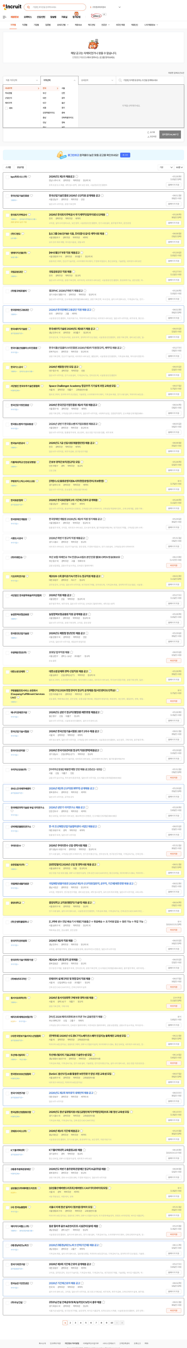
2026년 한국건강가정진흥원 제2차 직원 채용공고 (73, 405)
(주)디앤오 (15, 233)
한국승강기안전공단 (20, 1283)
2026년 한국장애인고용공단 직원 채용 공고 (70, 310)
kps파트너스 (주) (19, 176)
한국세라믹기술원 (19, 329)
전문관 (104, 24)
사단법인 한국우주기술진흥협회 (25, 386)
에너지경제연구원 (19, 712)
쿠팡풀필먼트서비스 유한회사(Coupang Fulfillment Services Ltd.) (28, 694)
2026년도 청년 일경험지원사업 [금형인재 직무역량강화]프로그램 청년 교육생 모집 (89, 1112)
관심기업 (20, 167)
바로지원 (173, 565)
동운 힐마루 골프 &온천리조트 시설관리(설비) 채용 (73, 1226)
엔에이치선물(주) (18, 252)
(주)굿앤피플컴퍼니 (20, 921)
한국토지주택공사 (19, 214)
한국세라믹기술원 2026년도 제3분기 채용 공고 (72, 329)
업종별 (47, 24)
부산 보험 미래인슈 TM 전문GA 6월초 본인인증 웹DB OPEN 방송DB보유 (84, 557)
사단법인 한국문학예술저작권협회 (26, 595)
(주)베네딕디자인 (18, 979)
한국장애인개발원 (19, 519)
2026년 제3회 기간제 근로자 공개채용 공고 (70, 1264)
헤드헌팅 (91, 24)
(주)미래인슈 (16, 557)
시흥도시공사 (17, 538)
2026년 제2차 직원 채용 (61, 940)
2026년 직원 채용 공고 (60, 595)
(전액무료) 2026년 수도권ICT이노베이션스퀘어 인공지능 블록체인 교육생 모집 (87, 1036)
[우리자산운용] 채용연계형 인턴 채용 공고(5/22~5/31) (75, 769)
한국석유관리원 (18, 750)
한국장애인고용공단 (20, 310)
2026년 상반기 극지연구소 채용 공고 (67, 807)
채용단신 (134, 24)
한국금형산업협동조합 (21, 1112)
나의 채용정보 (149, 24)
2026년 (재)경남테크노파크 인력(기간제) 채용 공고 (74, 1245)
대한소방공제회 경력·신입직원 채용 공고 (68, 671)
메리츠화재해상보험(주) (22, 1017)
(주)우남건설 (16, 1302)
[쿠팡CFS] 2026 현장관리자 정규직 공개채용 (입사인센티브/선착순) (82, 690)
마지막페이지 (122, 1322)
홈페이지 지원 (173, 185)
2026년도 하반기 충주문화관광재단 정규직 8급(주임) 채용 (77, 1169)
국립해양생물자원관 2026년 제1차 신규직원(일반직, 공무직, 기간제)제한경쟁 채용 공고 (91, 883)
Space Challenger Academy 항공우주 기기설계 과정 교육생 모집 (82, 386)
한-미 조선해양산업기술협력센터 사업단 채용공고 (73, 826)
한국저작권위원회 (19, 940)
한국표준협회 (17, 500)
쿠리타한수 (16, 845)
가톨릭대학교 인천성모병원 (23, 462)
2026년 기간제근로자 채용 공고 (64, 1283)
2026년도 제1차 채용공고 (62, 176)
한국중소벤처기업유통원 (22, 424)
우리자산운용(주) (18, 769)
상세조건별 (61, 24)
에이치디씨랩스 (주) (20, 1226)
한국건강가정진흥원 (20, 405)
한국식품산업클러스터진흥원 (24, 348)
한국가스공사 (17, 367)
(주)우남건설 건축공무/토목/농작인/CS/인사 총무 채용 (75, 1302)
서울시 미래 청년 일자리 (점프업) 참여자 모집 (70, 1207)
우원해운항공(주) (18, 652)
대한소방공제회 (18, 671)
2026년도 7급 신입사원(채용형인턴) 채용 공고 (71, 443)
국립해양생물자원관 (20, 883)
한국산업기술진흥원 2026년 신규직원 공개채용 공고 (74, 195)
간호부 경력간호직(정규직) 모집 (64, 462)
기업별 (36, 24)
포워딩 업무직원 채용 (59, 652)
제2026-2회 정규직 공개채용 (63, 959)
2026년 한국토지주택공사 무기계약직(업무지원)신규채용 (77, 214)
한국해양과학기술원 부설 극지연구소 (27, 807)
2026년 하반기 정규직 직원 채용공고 (67, 538)
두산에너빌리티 (18, 1055)
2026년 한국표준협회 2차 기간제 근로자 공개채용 (73, 500)
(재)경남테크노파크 (20, 1245)
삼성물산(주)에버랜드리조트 (24, 1188)
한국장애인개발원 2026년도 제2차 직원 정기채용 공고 (75, 519)
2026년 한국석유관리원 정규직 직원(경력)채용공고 (74, 750)
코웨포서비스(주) (18, 1131)
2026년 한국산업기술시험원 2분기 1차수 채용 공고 (74, 731)
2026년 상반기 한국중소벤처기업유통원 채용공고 (73, 424)
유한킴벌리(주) (17, 864)
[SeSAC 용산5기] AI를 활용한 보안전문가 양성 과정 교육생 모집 (80, 1074)
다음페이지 (117, 1322)
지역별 (13, 24)
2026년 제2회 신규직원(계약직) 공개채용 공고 (71, 788)
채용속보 (78, 24)
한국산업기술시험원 (20, 731)
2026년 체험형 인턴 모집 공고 (63, 367)
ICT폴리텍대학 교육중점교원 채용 (65, 1150)
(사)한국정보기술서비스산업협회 (26, 1036)
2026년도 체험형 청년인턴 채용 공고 (67, 633)
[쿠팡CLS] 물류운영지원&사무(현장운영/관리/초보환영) (76, 481)
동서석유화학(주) (18, 998)
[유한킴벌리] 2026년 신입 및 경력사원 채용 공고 (72, 864)
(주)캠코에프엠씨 (18, 291)
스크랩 (8, 167)
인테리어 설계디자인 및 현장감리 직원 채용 (69, 979)
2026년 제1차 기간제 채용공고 (64, 1131)
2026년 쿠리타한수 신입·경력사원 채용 (68, 845)
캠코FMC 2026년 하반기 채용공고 (66, 291)
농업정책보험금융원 (20, 614)
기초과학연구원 (18, 576)
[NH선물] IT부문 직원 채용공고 (64, 252)
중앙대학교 (16, 902)
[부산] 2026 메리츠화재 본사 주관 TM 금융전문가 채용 (75, 1017)
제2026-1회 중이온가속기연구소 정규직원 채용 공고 (74, 576)
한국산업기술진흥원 (20, 195)
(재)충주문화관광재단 (21, 1169)
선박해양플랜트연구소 (21, 826)
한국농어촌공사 (18, 443)
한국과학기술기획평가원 (22, 959)
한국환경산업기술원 (20, 633)
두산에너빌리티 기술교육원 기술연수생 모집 (70, 1055)
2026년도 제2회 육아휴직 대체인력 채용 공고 (71, 1093)
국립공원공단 (17, 271)
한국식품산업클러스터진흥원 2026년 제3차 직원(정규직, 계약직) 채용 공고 (85, 348)
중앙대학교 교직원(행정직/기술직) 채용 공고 (70, 902)
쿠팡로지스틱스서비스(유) (23, 481)
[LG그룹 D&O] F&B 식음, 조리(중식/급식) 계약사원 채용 (76, 233)
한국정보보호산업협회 (21, 1074)
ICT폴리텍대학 (17, 1150)
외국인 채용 (120, 24)
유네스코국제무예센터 (21, 788)
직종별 (24, 24)
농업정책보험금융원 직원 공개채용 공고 (68, 614)
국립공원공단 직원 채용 (60, 271)
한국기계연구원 (18, 1093)
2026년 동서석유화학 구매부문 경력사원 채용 (71, 998)
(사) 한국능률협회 (19, 1207)
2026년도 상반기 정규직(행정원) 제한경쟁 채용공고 (74, 712)
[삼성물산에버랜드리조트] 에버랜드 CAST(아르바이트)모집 (78, 1188)
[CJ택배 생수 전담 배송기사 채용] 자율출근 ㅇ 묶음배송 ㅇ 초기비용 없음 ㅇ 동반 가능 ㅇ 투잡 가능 (96, 921)
